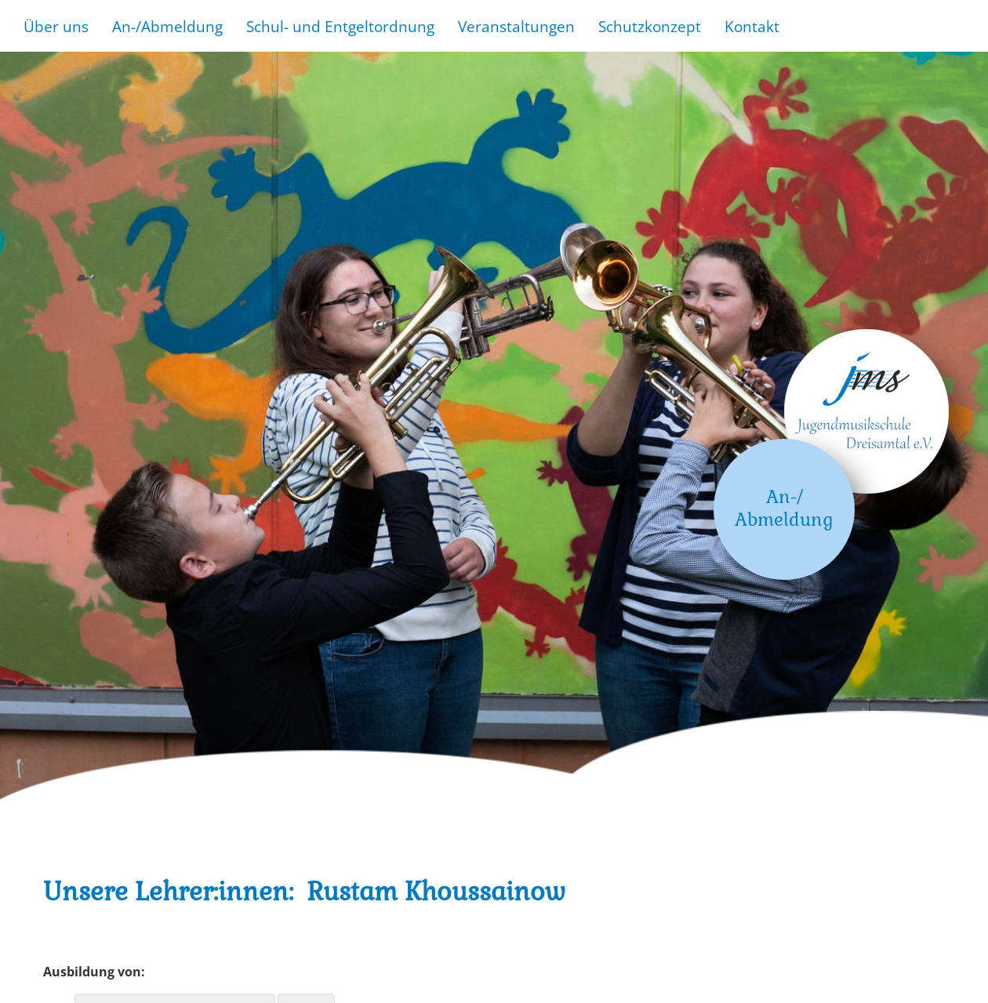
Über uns (56, 26)
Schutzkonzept (649, 26)
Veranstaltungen (516, 26)
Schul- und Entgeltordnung (340, 26)
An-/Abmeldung (167, 26)
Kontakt (752, 26)
